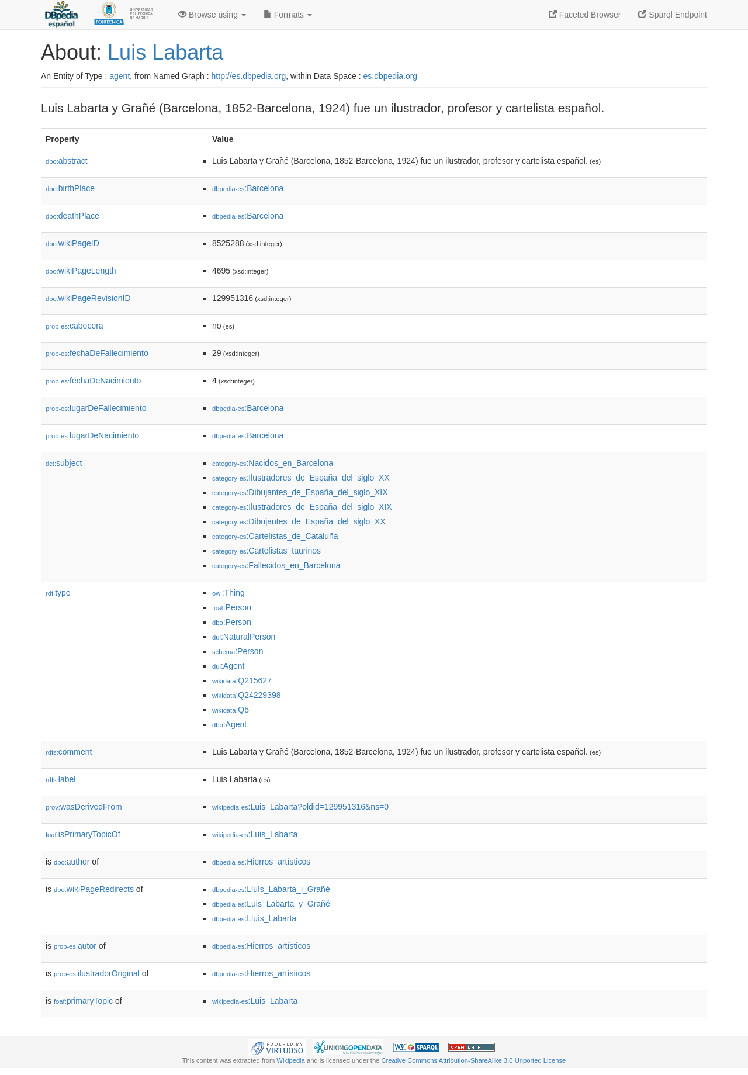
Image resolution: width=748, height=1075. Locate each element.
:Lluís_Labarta (254, 918)
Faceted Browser (585, 14)
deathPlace (72, 215)
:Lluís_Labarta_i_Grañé (271, 889)
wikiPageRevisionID (88, 298)
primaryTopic (83, 1000)
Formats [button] (288, 14)
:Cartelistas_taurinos (266, 550)
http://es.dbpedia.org (249, 76)
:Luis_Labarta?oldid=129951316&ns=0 (300, 806)
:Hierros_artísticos (261, 861)
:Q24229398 (246, 695)
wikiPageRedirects (94, 889)
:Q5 (230, 709)
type (58, 592)
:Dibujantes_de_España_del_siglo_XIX (300, 492)
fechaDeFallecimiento (97, 353)
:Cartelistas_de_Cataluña (275, 536)
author (71, 861)
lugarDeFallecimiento (96, 408)
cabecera (74, 325)
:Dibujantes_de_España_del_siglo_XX (299, 521)
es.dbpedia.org (390, 76)
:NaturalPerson (243, 636)
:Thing (228, 592)
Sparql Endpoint (672, 14)
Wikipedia (290, 1060)
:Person (231, 607)
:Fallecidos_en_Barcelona (276, 565)
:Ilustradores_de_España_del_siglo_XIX (302, 506)
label (60, 779)
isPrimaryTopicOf (83, 834)
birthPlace (70, 188)
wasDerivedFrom (84, 806)
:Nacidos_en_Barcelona (272, 463)
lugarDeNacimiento (92, 435)
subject (64, 463)
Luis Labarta (165, 52)
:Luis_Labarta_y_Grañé (271, 903)
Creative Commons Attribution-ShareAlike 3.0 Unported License (473, 1060)
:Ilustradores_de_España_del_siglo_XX (301, 477)
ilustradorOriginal (97, 973)
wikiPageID (72, 243)
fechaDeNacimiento (93, 380)
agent (119, 76)
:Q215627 (242, 680)
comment (69, 751)
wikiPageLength (81, 270)
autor (75, 945)
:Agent (228, 665)
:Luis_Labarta (254, 834)
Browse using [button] (212, 14)
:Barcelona (247, 188)
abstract (67, 160)
